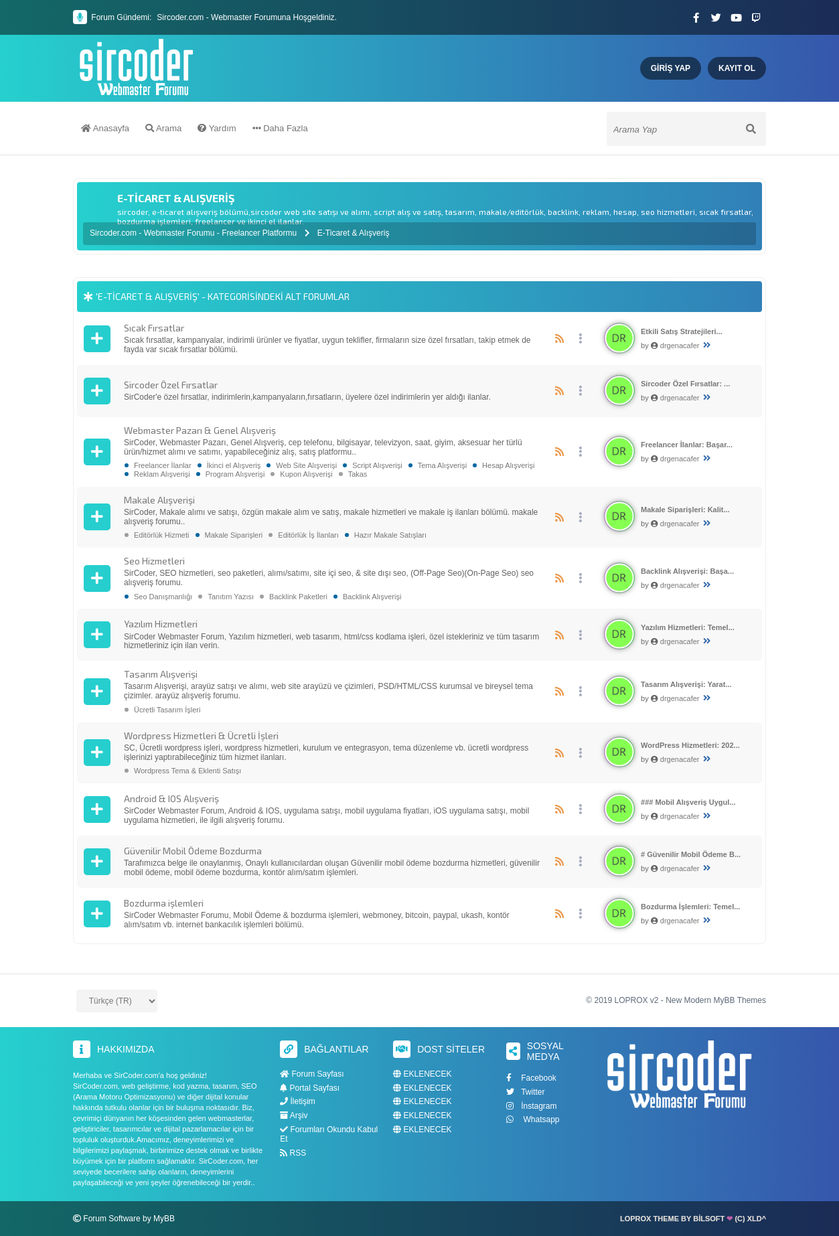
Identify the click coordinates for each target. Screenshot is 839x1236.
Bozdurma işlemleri (164, 903)
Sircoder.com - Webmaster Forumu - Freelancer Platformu (194, 233)
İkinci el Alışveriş (234, 465)
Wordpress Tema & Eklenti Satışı (187, 771)
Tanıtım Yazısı (231, 597)
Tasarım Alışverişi (161, 674)
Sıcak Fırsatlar (154, 327)
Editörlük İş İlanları (308, 535)
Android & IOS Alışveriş (171, 798)
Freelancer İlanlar (163, 465)
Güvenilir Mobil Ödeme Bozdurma (193, 850)
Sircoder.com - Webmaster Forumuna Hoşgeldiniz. (247, 17)
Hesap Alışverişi (508, 465)
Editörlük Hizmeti (161, 535)
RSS (293, 1153)
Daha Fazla (280, 129)
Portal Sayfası (309, 1088)
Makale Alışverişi (159, 500)
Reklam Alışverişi (162, 474)
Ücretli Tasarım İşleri (167, 710)
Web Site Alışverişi (306, 465)
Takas (358, 474)
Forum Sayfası (312, 1074)
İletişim (297, 1101)
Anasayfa (105, 129)
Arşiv (293, 1115)
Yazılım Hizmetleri (161, 623)
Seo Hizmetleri (154, 560)
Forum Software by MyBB (129, 1218)
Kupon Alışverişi (306, 474)
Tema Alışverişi (442, 465)
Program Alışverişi (235, 474)
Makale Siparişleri (234, 535)
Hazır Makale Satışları (390, 535)
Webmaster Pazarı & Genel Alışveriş (200, 430)
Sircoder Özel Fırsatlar (171, 384)
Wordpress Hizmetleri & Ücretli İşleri (201, 735)
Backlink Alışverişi (372, 597)
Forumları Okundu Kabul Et (329, 1134)
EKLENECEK (422, 1074)
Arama (163, 129)
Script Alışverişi (377, 465)
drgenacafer (680, 345)
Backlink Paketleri (298, 597)
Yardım (217, 129)
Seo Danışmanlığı (163, 597)
